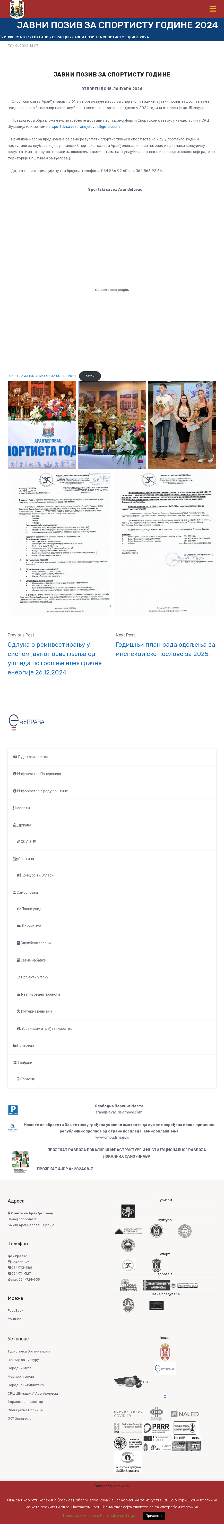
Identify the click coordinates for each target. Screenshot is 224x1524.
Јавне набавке (31, 960)
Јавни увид (29, 909)
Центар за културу (23, 1360)
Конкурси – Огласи (35, 875)
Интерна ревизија (34, 1011)
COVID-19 (26, 842)
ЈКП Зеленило (19, 1419)
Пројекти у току (32, 977)
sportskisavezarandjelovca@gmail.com (86, 127)
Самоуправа (25, 892)
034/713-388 (20, 1268)
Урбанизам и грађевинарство (44, 1028)
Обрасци (26, 1079)
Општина (23, 859)
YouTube (14, 1319)
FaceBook (15, 1310)
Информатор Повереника (37, 774)
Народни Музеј (20, 1368)
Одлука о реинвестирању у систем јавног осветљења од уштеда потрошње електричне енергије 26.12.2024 (55, 658)
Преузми (90, 376)
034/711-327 (19, 1273)
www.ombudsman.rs (112, 1137)
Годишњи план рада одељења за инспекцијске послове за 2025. (165, 649)
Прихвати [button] (154, 1516)
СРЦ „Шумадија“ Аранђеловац (33, 1393)
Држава (22, 825)
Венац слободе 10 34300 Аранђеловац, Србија (31, 1219)
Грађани (22, 1063)
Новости (21, 808)
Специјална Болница (25, 1410)
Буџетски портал (30, 757)
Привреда (23, 1045)
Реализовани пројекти (38, 994)
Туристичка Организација (29, 1351)
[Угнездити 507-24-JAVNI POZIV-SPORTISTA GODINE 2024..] (112, 290)
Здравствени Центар (25, 1402)
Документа (29, 926)
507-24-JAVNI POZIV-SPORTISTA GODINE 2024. (42, 376)
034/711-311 (19, 1262)
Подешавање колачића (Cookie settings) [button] (99, 1515)
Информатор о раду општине (40, 791)
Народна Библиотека (26, 1385)
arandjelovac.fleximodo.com (119, 1112)
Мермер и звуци (21, 1376)
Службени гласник (35, 943)
